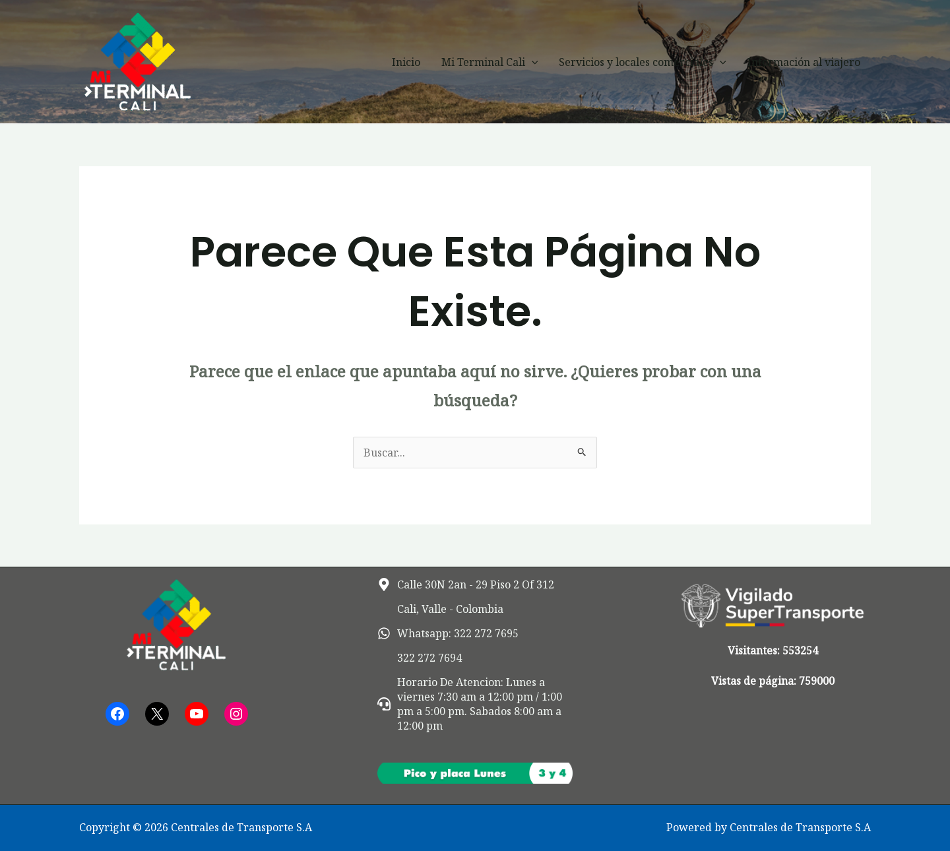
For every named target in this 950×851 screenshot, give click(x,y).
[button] (531, 62)
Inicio (406, 62)
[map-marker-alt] (465, 584)
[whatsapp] (448, 633)
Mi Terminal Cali (489, 62)
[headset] (475, 704)
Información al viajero (803, 62)
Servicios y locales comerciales (642, 62)
